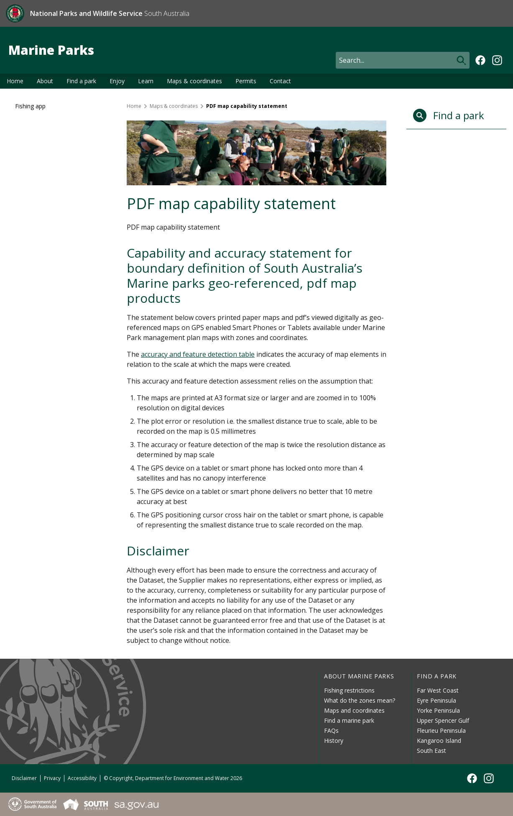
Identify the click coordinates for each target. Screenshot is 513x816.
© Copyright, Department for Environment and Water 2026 (173, 778)
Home (15, 81)
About (45, 81)
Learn (145, 81)
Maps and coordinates (354, 710)
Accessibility (82, 778)
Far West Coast (438, 690)
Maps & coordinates (194, 81)
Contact (280, 81)
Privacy (52, 778)
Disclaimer (24, 778)
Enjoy (117, 81)
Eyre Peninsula (436, 700)
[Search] (403, 60)
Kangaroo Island (439, 740)
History (333, 740)
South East (431, 751)
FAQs (331, 730)
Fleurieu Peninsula (441, 730)
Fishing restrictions (349, 690)
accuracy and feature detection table (198, 354)
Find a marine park (349, 720)
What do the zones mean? (359, 700)
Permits (245, 81)
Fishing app (30, 106)
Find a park (81, 81)
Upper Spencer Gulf (443, 720)
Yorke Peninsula (438, 710)
